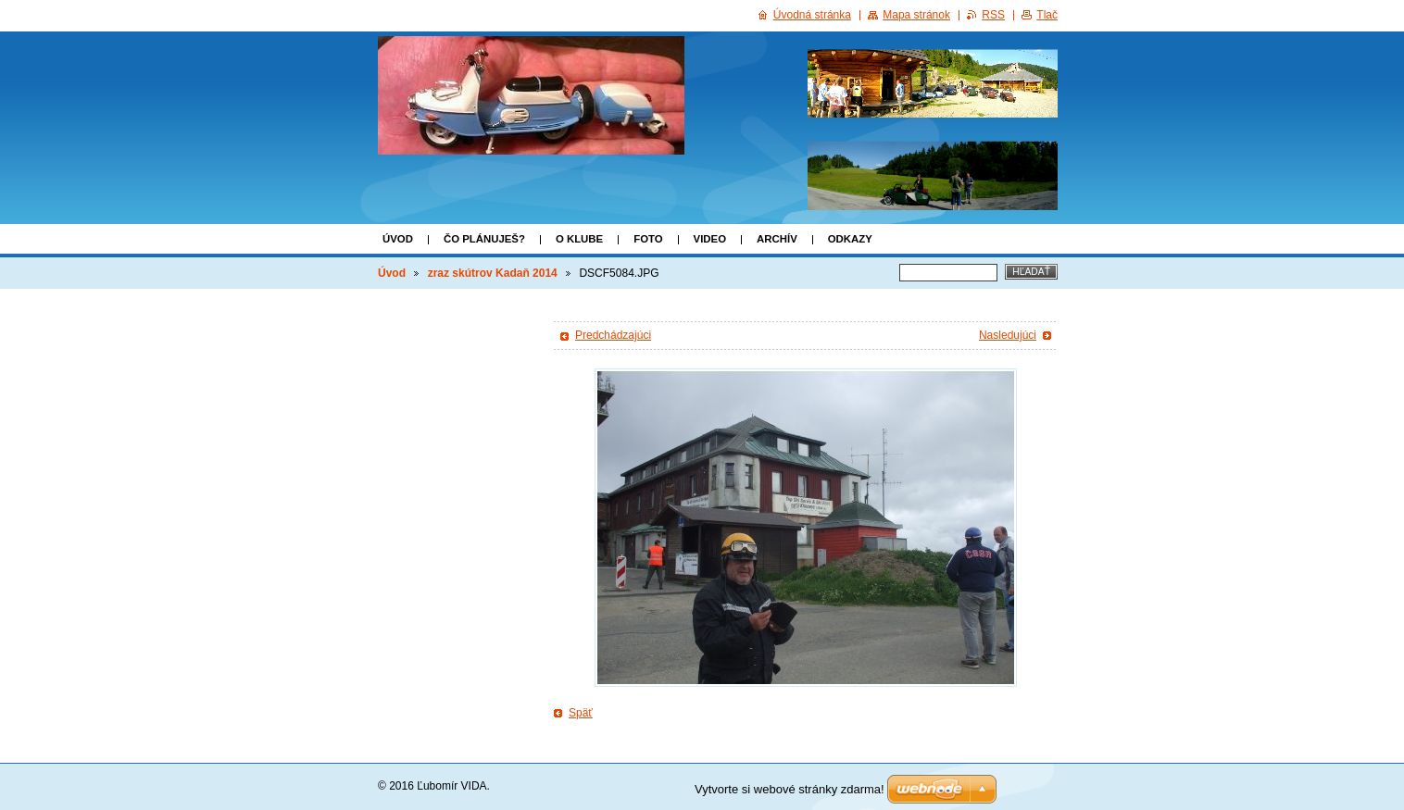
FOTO (647, 238)
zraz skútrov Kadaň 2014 (493, 273)
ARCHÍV (777, 238)
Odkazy (850, 238)
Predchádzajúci (613, 335)
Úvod (397, 238)
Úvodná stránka (812, 14)
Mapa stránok (916, 14)
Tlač (1047, 14)
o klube (579, 238)
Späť (581, 712)
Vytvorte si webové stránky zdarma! (789, 789)
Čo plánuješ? (484, 238)
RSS (993, 14)
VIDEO (710, 238)
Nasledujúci (1007, 335)
